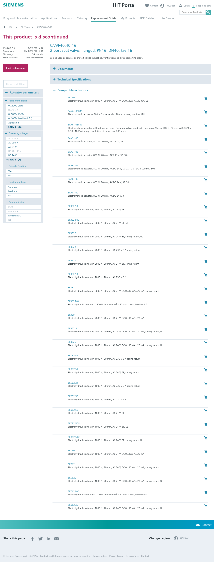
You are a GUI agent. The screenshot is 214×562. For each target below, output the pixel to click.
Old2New (36, 27)
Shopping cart (203, 5)
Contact (154, 5)
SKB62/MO (73, 301)
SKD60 (71, 450)
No (9, 175)
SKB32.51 (73, 247)
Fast (10, 195)
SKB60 (71, 314)
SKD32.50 (73, 396)
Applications (49, 18)
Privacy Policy (116, 556)
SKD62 (71, 464)
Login (187, 5)
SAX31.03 (73, 151)
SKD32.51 (73, 355)
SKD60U (72, 97)
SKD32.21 (73, 382)
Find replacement (16, 68)
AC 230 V (13, 142)
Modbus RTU (14, 215)
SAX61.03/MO (75, 111)
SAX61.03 (73, 165)
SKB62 (71, 287)
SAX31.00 (73, 138)
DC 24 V (12, 155)
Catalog (82, 18)
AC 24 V (12, 147)
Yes (10, 171)
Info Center (167, 18)
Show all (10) (15, 126)
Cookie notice (100, 556)
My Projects (128, 18)
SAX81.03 (73, 179)
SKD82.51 (73, 369)
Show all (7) (14, 159)
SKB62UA (73, 328)
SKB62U (72, 342)
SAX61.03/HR (75, 124)
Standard (13, 187)
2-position (13, 122)
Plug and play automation (20, 18)
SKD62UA (73, 505)
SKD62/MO (73, 491)
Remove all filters (15, 84)
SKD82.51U (74, 437)
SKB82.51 (73, 260)
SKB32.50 (73, 274)
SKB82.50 (73, 206)
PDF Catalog (148, 18)
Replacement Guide (103, 18)
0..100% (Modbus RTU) (20, 118)
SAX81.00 (73, 192)
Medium (12, 191)
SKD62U (72, 477)
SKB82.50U (73, 219)
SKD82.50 (73, 410)
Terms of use (132, 556)
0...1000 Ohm (15, 105)
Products (67, 18)
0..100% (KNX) (16, 114)
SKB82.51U (73, 233)
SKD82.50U (74, 423)
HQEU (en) (171, 5)
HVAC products (16, 27)
